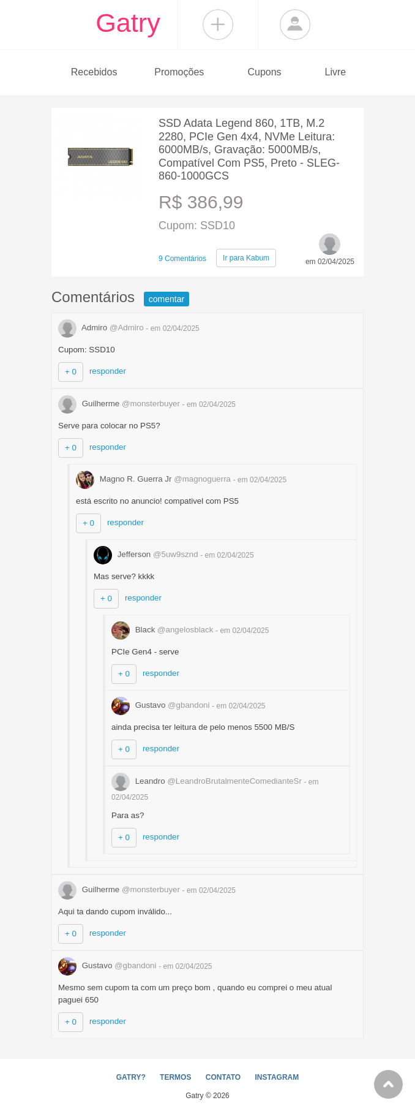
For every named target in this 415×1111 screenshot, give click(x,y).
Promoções (179, 72)
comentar (166, 299)
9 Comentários (182, 258)
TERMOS (175, 1077)
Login (295, 24)
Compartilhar (218, 24)
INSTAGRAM (277, 1077)
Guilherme (120, 403)
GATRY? (131, 1077)
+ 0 (71, 371)
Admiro (102, 327)
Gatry (127, 22)
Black (163, 629)
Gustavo (161, 705)
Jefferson (147, 554)
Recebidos (94, 72)
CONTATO (223, 1077)
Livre (335, 72)
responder (107, 371)
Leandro (207, 781)
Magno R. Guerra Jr (154, 478)
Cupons (264, 72)
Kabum (246, 258)
